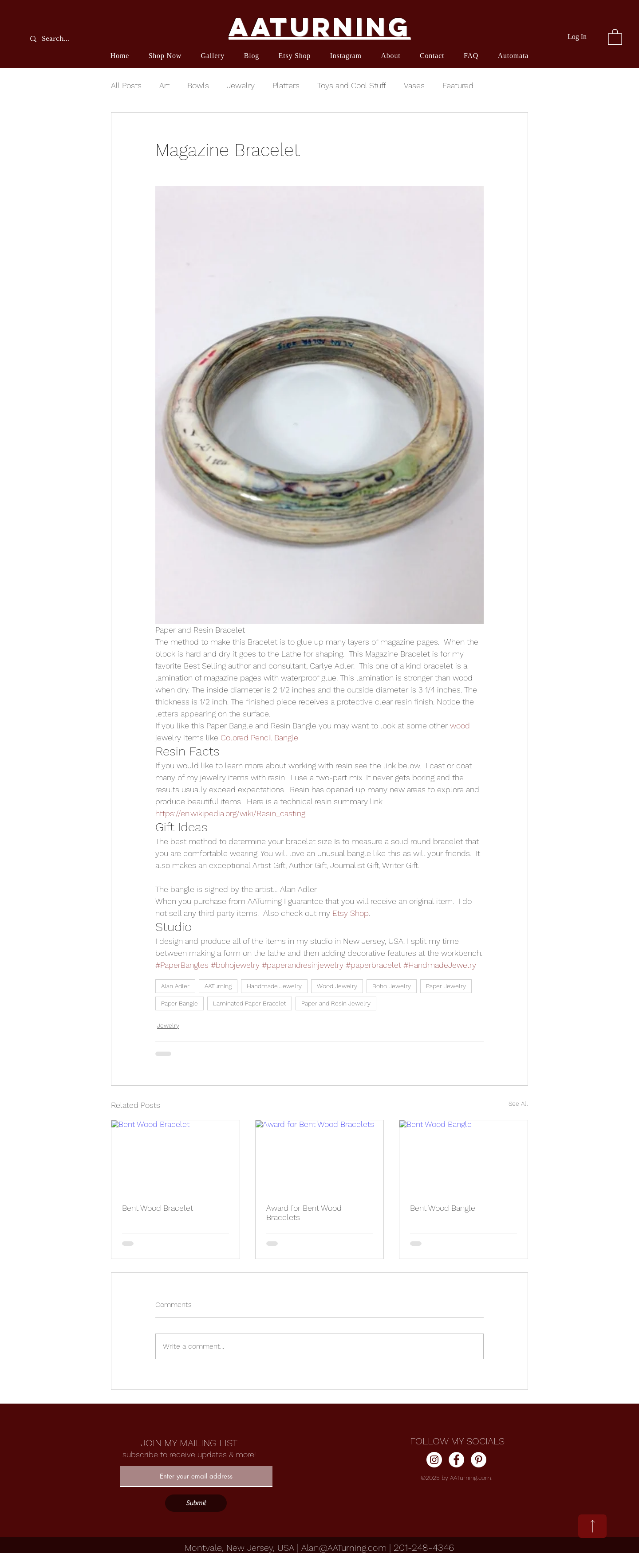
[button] (615, 36)
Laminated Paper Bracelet (249, 1003)
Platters (286, 85)
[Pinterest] (478, 1459)
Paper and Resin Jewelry (336, 1003)
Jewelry (241, 85)
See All (518, 1103)
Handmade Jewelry (274, 986)
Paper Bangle (179, 1003)
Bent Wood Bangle (442, 1208)
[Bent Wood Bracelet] (175, 1156)
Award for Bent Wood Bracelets (304, 1212)
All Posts (126, 85)
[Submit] (196, 1503)
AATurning (218, 986)
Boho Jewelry (391, 986)
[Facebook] (456, 1459)
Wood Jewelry (337, 986)
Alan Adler (175, 986)
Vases (414, 85)
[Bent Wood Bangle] (463, 1156)
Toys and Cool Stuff (351, 85)
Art (164, 85)
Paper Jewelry (446, 986)
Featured (457, 85)
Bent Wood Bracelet (157, 1208)
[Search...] (78, 38)
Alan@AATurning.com (344, 1547)
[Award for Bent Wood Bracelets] (320, 1156)
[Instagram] (434, 1459)
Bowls (198, 85)
